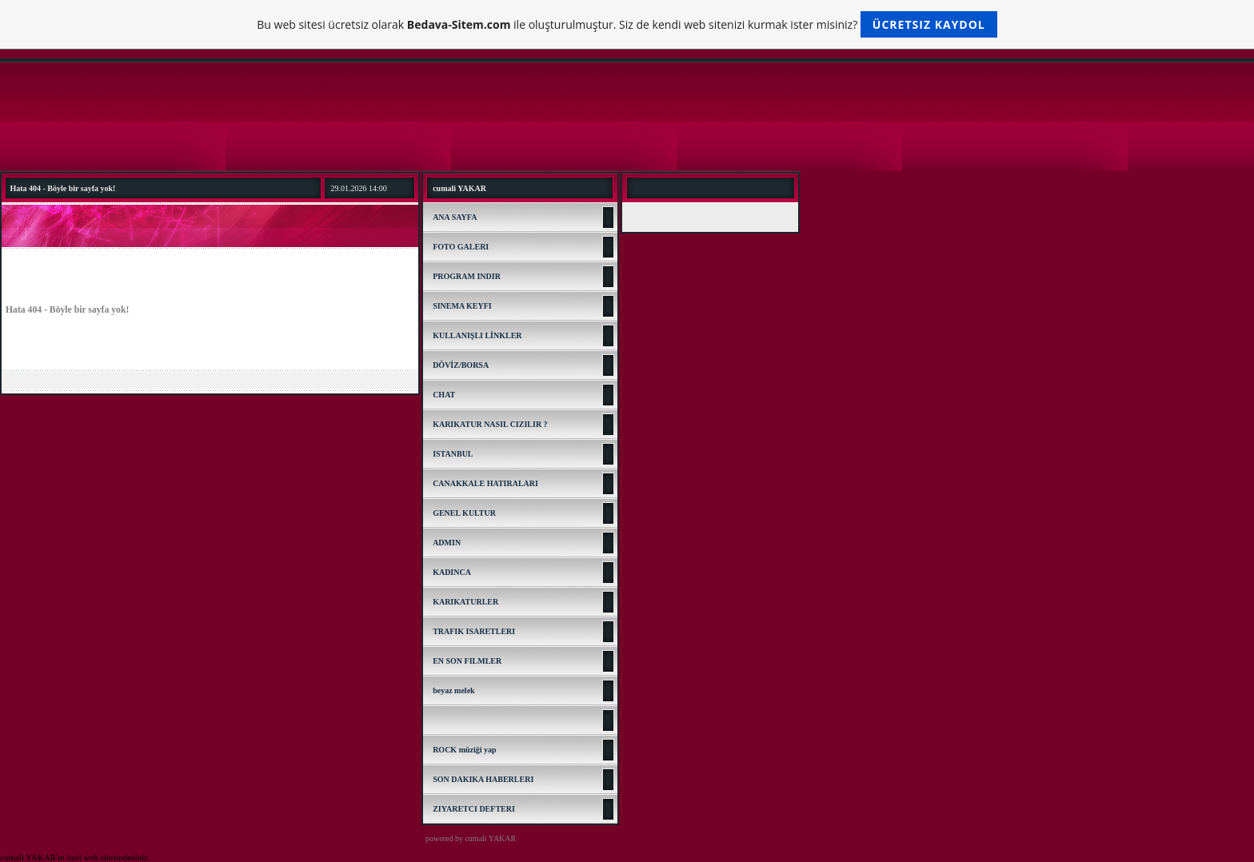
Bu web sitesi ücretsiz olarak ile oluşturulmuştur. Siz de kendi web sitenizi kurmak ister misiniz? (626, 24)
